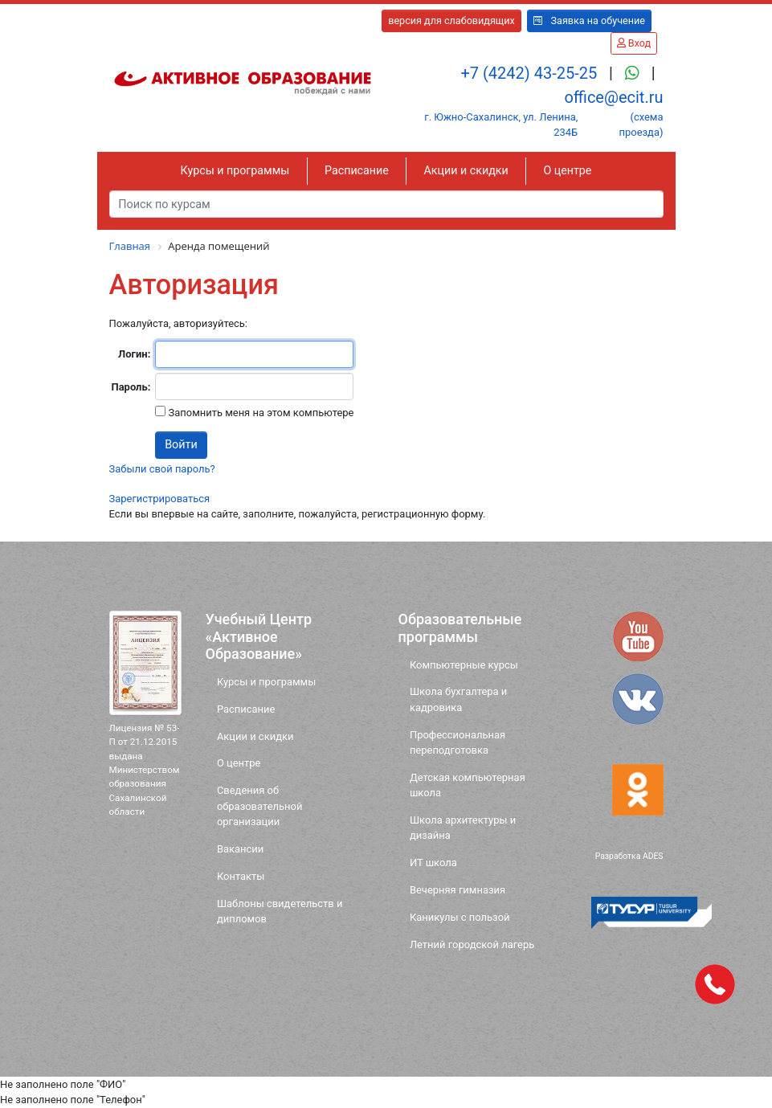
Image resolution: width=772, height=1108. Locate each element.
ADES (653, 856)
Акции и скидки (466, 170)
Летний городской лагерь (472, 944)
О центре (567, 170)
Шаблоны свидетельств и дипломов (280, 911)
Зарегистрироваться (159, 499)
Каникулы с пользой (460, 917)
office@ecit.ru (613, 97)
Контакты (240, 876)
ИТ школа (433, 863)
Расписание (357, 170)
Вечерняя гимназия (457, 890)
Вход (634, 43)
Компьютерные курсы (464, 665)
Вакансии (240, 849)
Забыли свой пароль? (162, 469)
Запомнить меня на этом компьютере (259, 413)
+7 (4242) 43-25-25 (530, 73)
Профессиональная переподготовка (457, 742)
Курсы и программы (235, 170)
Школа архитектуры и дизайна (463, 827)
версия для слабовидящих (451, 20)
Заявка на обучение (589, 20)
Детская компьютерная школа (467, 785)
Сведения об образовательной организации (260, 806)
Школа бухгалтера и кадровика (458, 699)
